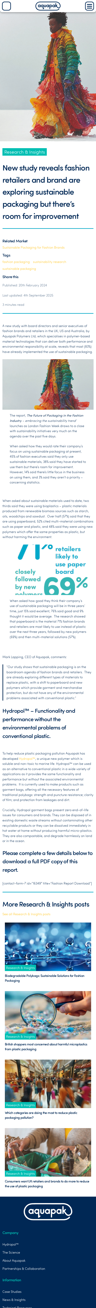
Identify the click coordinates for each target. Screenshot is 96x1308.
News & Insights (14, 1300)
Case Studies (11, 1292)
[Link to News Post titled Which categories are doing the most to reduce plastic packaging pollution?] (48, 1084)
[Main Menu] (89, 6)
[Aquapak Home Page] (48, 9)
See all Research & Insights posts (26, 914)
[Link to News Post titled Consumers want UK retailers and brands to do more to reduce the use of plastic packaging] (48, 1152)
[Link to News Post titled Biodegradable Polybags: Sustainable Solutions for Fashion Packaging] (48, 946)
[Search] (6, 6)
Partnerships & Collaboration (23, 1269)
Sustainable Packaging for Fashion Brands (33, 247)
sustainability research (49, 262)
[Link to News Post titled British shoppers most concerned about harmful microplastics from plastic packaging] (48, 1015)
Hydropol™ (27, 759)
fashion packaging (16, 262)
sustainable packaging (19, 268)
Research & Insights (24, 152)
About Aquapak (13, 1260)
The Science (11, 1252)
